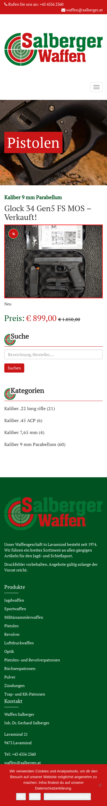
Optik (9, 651)
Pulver (9, 677)
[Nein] (100, 785)
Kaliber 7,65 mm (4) (24, 432)
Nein (35, 796)
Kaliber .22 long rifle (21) (29, 408)
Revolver (12, 634)
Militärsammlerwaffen (23, 617)
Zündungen (14, 685)
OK (21, 796)
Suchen (14, 368)
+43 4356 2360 (51, 4)
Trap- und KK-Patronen (24, 694)
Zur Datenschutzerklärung (67, 796)
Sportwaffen (15, 608)
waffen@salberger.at (84, 10)
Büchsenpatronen (19, 668)
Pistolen (11, 625)
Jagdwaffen (14, 600)
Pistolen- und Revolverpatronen (32, 660)
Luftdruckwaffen (19, 642)
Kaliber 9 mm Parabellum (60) (34, 444)
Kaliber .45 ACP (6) (23, 420)
